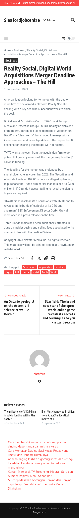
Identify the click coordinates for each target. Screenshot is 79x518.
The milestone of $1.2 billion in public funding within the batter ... (20, 415)
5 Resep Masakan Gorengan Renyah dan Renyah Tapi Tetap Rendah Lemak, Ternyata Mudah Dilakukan (39, 484)
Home (7, 50)
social (35, 272)
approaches (45, 267)
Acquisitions (29, 267)
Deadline (60, 267)
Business (19, 50)
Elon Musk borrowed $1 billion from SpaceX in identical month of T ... (58, 415)
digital (8, 272)
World (54, 272)
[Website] (39, 381)
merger (25, 272)
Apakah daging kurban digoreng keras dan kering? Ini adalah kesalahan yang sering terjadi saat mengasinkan (40, 463)
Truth (45, 272)
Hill (17, 272)
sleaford (39, 374)
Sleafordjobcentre (22, 20)
